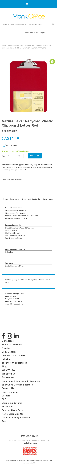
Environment (9, 377)
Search (5, 421)
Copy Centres (9, 351)
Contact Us (8, 388)
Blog (4, 366)
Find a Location (10, 392)
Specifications (11, 199)
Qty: (3, 156)
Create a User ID (31, 32)
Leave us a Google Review (16, 417)
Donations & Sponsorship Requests (21, 381)
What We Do (9, 373)
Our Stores (8, 340)
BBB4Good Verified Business (17, 384)
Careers (6, 395)
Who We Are (9, 370)
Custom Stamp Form (12, 410)
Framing (6, 348)
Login (42, 32)
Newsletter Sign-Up (12, 414)
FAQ (4, 399)
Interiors (6, 359)
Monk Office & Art (12, 344)
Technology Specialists (14, 362)
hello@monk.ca (30, 443)
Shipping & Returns (12, 403)
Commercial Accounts (13, 355)
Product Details (31, 199)
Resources (7, 406)
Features (48, 199)
